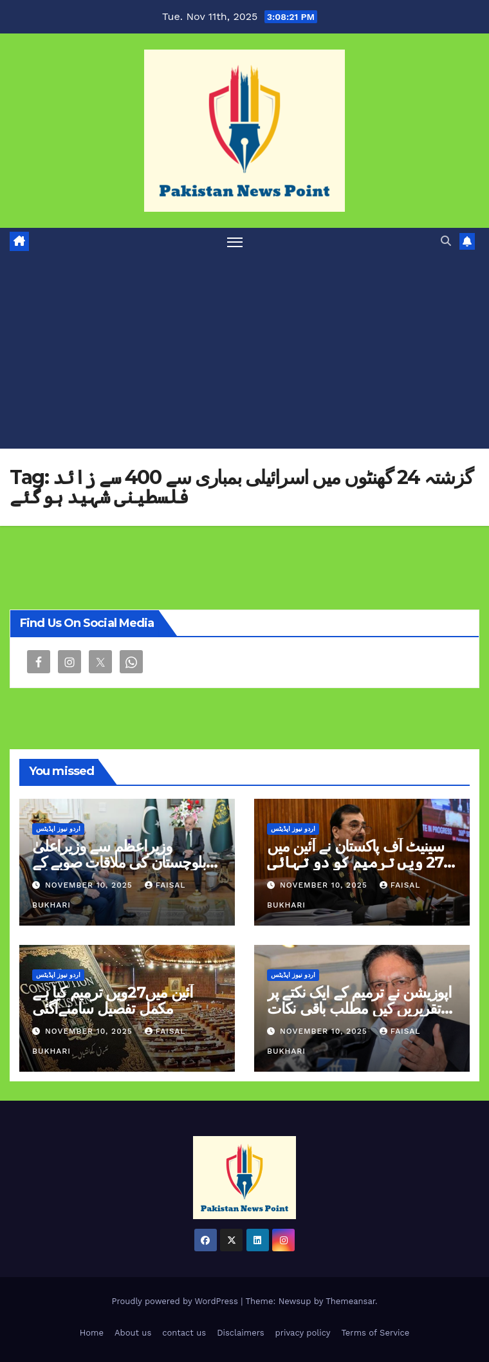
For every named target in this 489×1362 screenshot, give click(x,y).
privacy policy (303, 1333)
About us (133, 1333)
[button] (446, 241)
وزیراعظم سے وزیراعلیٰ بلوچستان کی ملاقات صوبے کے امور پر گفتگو (119, 862)
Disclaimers (240, 1333)
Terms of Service (375, 1333)
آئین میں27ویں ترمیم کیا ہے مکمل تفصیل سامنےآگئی (112, 1000)
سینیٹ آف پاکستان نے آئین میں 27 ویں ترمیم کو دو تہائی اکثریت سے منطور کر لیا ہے (358, 862)
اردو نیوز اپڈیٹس (58, 828)
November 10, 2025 (90, 885)
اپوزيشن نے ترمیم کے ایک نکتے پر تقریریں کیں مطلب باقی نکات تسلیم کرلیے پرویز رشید (359, 1008)
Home (92, 1333)
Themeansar (350, 1301)
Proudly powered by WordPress (176, 1301)
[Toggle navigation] (235, 241)
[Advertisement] (244, 352)
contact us (184, 1333)
